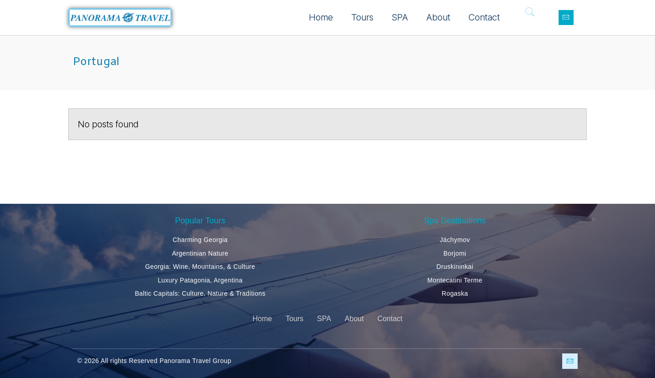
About (438, 17)
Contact (484, 17)
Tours (362, 17)
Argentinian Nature (200, 253)
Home (321, 17)
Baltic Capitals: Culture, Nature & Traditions (200, 293)
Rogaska (455, 293)
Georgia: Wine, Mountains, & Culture (200, 266)
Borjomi (454, 253)
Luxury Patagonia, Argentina (200, 280)
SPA (400, 17)
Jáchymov (455, 239)
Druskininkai (454, 266)
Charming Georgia (200, 239)
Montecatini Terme (455, 280)
